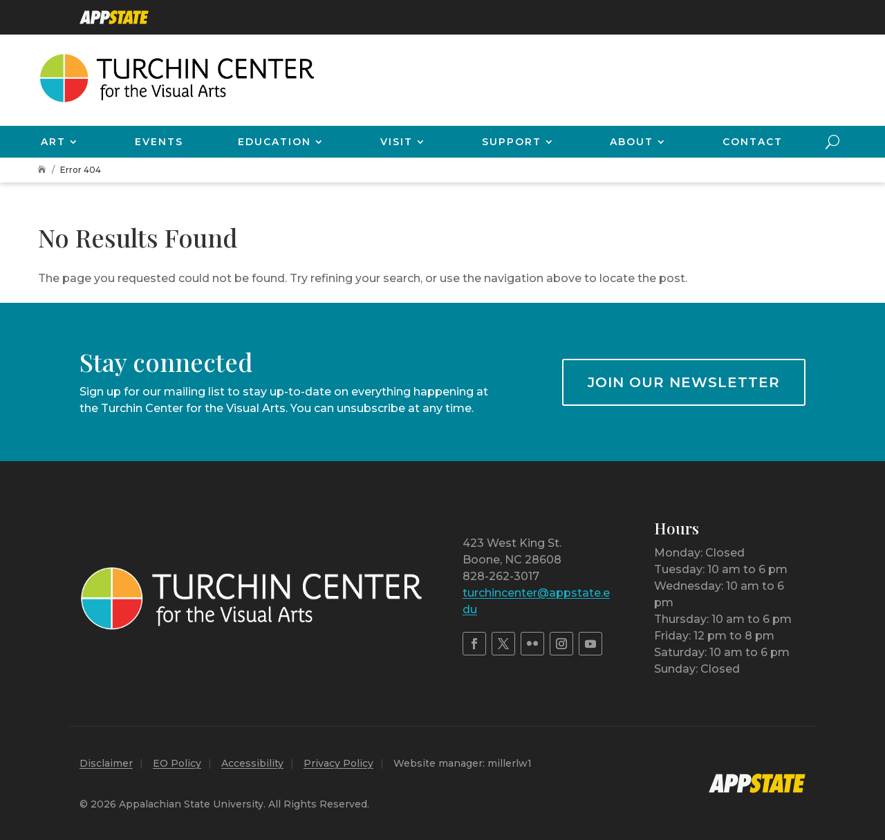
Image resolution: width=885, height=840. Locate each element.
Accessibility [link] (252, 763)
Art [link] (53, 142)
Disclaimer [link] (106, 763)
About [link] (631, 142)
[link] (114, 17)
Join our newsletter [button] (684, 382)
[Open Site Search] (832, 142)
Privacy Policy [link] (338, 763)
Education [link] (274, 142)
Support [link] (511, 142)
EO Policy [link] (177, 763)
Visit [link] (396, 142)
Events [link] (159, 142)
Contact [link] (753, 142)
